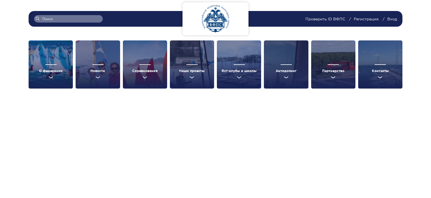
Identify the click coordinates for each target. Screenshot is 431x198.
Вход (392, 19)
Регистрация (366, 19)
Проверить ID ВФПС (325, 19)
